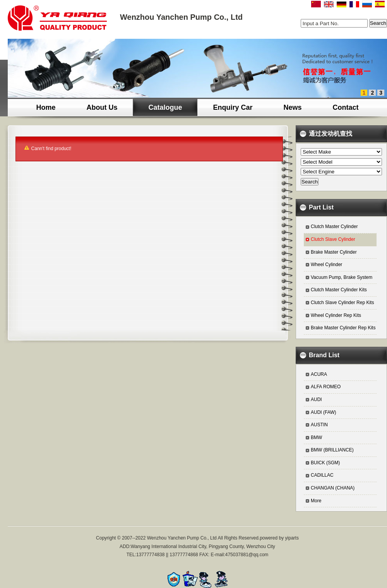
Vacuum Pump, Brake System (341, 277)
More (316, 500)
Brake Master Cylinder (334, 252)
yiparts (292, 538)
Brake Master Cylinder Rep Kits (343, 327)
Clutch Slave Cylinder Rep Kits (342, 302)
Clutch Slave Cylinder (333, 239)
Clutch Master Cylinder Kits (339, 289)
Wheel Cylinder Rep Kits (336, 315)
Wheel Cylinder (326, 264)
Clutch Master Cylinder (334, 226)
